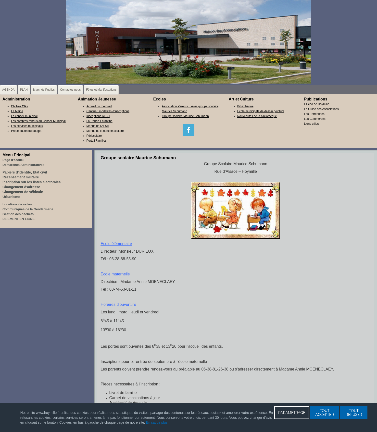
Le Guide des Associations (321, 109)
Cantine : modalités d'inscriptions (108, 111)
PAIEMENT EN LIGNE (18, 219)
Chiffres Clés (19, 106)
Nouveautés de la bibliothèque (257, 116)
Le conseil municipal (24, 116)
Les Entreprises (314, 114)
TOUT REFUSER (354, 412)
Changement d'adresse (21, 187)
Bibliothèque (245, 106)
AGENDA (8, 89)
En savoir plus (157, 422)
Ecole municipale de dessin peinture (260, 111)
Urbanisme (11, 197)
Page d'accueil (13, 160)
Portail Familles (97, 140)
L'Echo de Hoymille (316, 104)
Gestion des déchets (18, 214)
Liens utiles (311, 123)
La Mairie (17, 111)
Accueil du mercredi (99, 106)
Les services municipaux (27, 126)
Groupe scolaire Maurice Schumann (185, 116)
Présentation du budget (26, 131)
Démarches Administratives (23, 165)
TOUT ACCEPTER (324, 412)
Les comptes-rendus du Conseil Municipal (38, 121)
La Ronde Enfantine (100, 121)
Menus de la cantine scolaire (105, 131)
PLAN (24, 89)
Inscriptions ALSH (98, 116)
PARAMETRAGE (291, 412)
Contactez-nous (70, 89)
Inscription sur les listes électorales (31, 182)
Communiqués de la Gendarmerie (27, 209)
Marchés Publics (44, 89)
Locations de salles (17, 204)
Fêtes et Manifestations (101, 89)
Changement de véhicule (22, 192)
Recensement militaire (20, 177)
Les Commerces (314, 119)
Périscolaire (94, 135)
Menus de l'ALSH (98, 126)
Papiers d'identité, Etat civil (24, 172)
